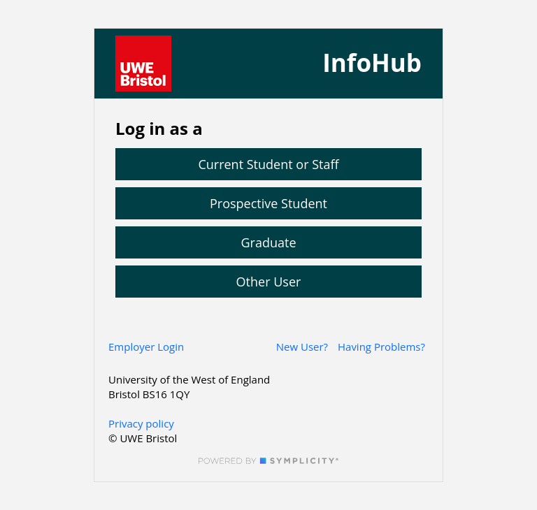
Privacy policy (141, 423)
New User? (302, 347)
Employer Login (146, 347)
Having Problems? (381, 347)
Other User (268, 281)
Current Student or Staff (268, 164)
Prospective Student (268, 203)
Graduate (268, 242)
